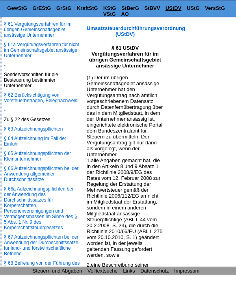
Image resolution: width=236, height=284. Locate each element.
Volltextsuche (102, 271)
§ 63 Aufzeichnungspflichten (33, 129)
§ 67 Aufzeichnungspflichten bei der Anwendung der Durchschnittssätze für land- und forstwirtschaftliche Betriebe (41, 245)
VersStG (215, 8)
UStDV (173, 8)
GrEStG (41, 8)
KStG (109, 8)
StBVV (152, 8)
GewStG (17, 8)
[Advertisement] (196, 50)
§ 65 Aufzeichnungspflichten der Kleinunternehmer (37, 156)
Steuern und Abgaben (57, 271)
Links (129, 271)
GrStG (63, 8)
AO (125, 14)
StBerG (130, 8)
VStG (109, 14)
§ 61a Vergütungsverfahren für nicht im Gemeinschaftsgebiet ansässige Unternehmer (41, 50)
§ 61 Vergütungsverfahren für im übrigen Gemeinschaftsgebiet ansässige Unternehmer (37, 29)
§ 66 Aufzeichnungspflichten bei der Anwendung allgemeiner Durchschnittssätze (41, 174)
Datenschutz (154, 271)
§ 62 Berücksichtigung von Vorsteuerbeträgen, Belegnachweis (40, 97)
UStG (193, 8)
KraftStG (87, 8)
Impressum (186, 271)
